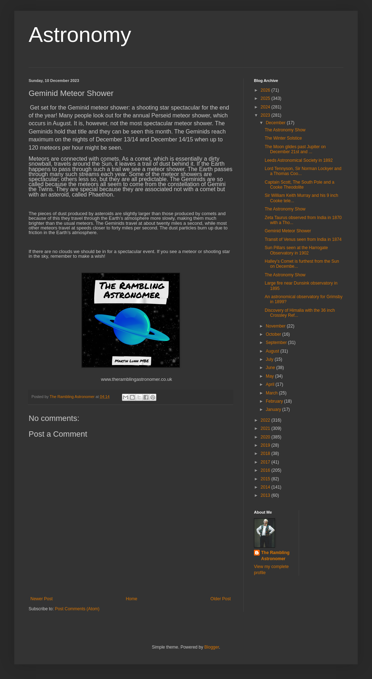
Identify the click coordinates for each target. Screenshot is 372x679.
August (273, 351)
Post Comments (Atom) (77, 608)
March (272, 393)
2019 (266, 445)
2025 (266, 98)
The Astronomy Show (285, 129)
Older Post (220, 598)
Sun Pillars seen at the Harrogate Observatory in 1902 (296, 250)
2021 (266, 428)
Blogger (211, 647)
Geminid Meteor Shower (288, 230)
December (276, 122)
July (270, 359)
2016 (266, 470)
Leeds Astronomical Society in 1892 (299, 160)
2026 (266, 90)
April (270, 384)
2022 (266, 420)
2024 (266, 107)
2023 (266, 115)
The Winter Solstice (283, 138)
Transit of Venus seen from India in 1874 (303, 239)
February (275, 401)
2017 (266, 462)
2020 (266, 437)
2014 (266, 487)
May (270, 376)
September (277, 342)
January (274, 409)
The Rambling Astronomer (275, 555)
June (271, 367)
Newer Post (41, 598)
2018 (266, 453)
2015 (266, 478)
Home (131, 598)
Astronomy (80, 35)
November (276, 326)
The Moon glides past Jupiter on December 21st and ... (295, 149)
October (274, 334)
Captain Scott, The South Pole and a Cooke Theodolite (299, 185)
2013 (266, 495)
